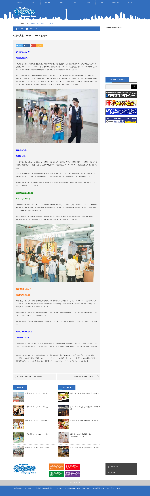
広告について (27, 488)
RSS (113, 472)
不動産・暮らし (116, 2)
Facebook (115, 466)
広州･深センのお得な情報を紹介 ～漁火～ (84, 420)
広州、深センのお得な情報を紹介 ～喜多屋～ (85, 448)
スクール (47, 2)
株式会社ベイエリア (100, 488)
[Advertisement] (99, 13)
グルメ (34, 2)
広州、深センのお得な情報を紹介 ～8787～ (84, 393)
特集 (75, 2)
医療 (61, 2)
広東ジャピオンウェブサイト (57, 488)
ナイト (130, 2)
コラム (102, 2)
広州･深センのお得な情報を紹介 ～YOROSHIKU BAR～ (82, 435)
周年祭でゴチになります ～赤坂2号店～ (82, 377)
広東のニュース (25, 23)
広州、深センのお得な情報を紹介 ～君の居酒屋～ (85, 408)
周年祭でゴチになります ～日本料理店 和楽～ (33, 377)
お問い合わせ (17, 488)
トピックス (20, 2)
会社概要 (37, 488)
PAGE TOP (75, 482)
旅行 (88, 2)
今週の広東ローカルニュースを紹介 (37, 393)
